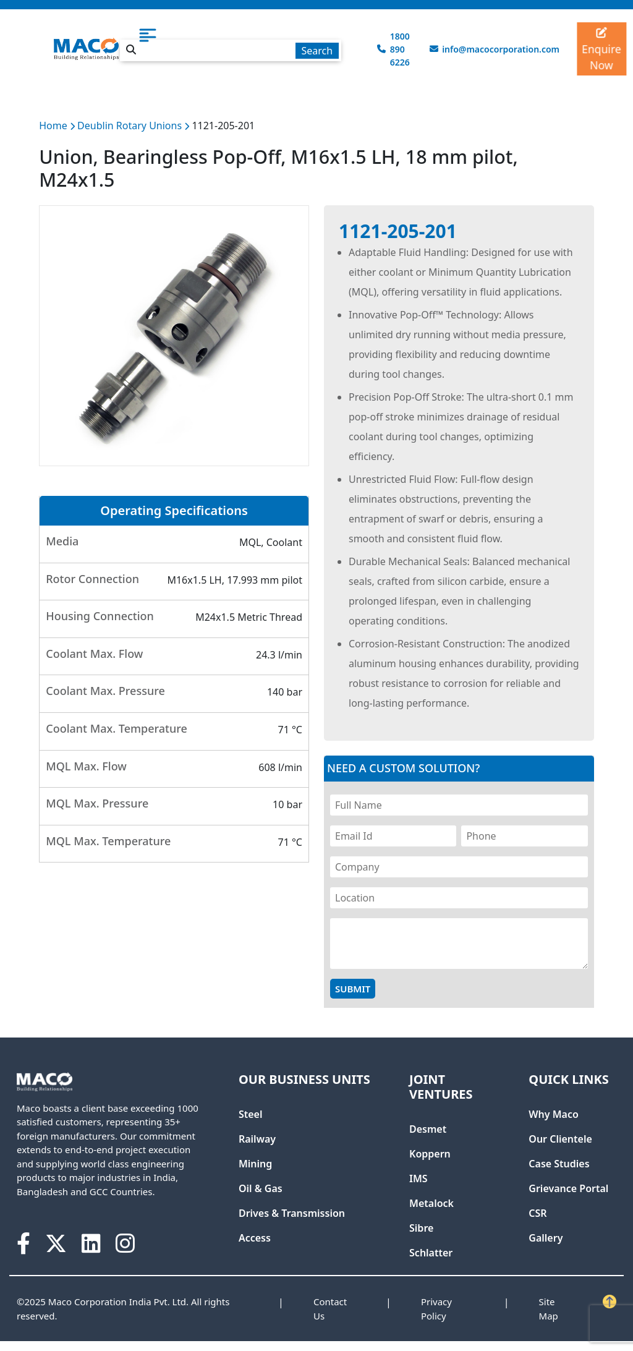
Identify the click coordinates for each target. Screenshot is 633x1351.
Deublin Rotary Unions (130, 125)
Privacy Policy (436, 1308)
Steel (251, 1114)
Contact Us (330, 1308)
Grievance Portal (568, 1188)
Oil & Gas (261, 1188)
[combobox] (230, 48)
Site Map (548, 1308)
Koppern (430, 1154)
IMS (418, 1178)
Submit (352, 988)
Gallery (546, 1238)
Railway (257, 1139)
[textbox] (230, 50)
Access (255, 1238)
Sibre (421, 1228)
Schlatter (430, 1252)
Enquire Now (601, 49)
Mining (255, 1163)
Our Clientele (560, 1139)
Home (53, 125)
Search (317, 51)
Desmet (427, 1129)
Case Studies (559, 1163)
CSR (537, 1213)
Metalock (431, 1203)
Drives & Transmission (292, 1213)
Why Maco (554, 1114)
